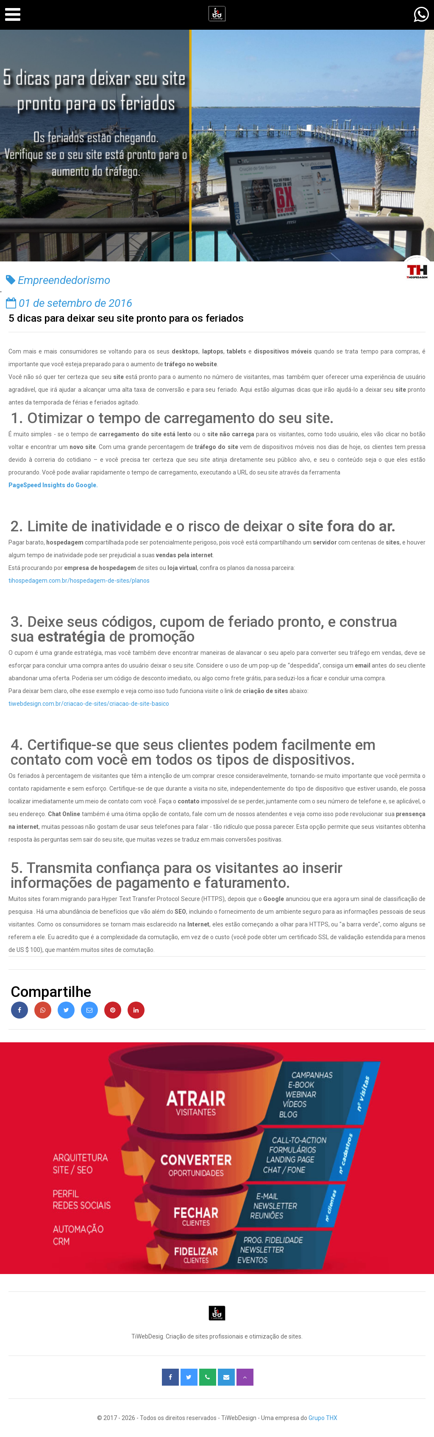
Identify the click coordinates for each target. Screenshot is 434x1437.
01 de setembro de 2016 (69, 303)
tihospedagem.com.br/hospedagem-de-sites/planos (79, 580)
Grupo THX (323, 1418)
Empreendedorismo (58, 280)
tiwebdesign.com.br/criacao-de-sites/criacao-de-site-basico (88, 703)
